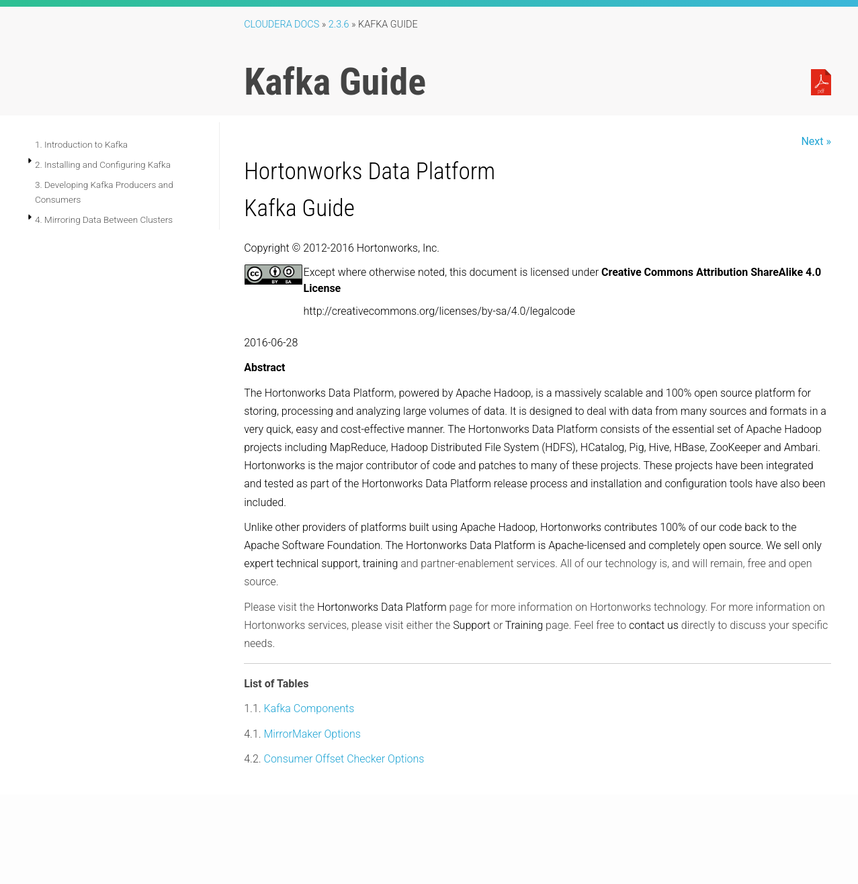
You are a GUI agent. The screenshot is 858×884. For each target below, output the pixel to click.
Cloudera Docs (281, 24)
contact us (654, 625)
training (380, 563)
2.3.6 (339, 24)
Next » (816, 141)
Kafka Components (308, 708)
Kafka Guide (299, 208)
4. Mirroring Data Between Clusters (104, 219)
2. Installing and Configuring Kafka (103, 164)
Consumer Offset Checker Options (343, 758)
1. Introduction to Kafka (81, 144)
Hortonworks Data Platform (369, 171)
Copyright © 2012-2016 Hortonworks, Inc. (341, 248)
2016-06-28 (271, 342)
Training (524, 625)
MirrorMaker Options (311, 734)
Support (471, 625)
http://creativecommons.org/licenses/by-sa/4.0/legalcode (439, 311)
